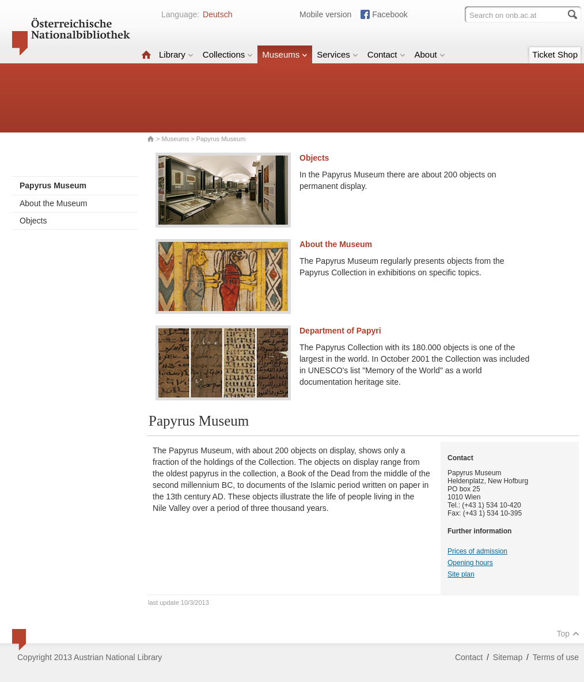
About (430, 54)
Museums (285, 54)
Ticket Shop (555, 54)
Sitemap (507, 657)
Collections (228, 54)
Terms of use (556, 657)
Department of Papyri (340, 330)
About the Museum (54, 203)
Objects (33, 220)
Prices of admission (477, 551)
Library (176, 54)
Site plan (461, 574)
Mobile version (325, 14)
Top (567, 633)
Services (337, 54)
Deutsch (217, 14)
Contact (386, 54)
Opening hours (470, 563)
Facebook (389, 14)
